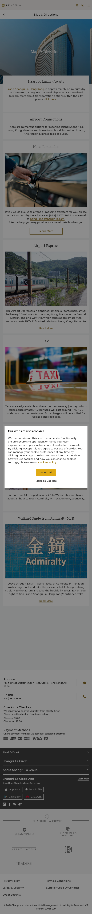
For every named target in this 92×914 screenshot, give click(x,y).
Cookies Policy (47, 462)
